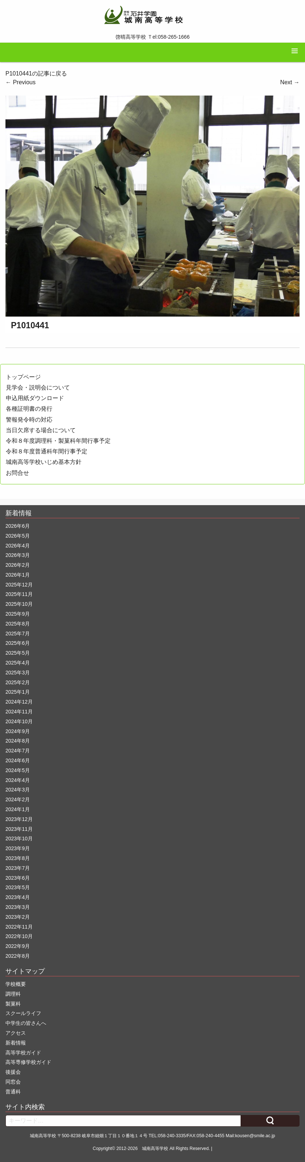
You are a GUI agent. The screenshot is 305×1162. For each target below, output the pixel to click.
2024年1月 (17, 809)
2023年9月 (17, 848)
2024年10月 (19, 721)
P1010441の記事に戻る (36, 73)
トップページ (23, 377)
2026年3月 (17, 555)
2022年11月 (19, 927)
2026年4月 (17, 546)
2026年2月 (17, 565)
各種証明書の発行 (29, 409)
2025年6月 (17, 643)
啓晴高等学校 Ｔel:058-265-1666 (152, 37)
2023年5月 (17, 887)
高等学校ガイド (23, 1053)
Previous (20, 82)
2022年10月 (19, 936)
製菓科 (13, 1004)
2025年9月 (17, 614)
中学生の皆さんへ (25, 1023)
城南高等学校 (155, 1148)
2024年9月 (17, 731)
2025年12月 (19, 585)
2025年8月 (17, 624)
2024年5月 (17, 770)
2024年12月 (19, 702)
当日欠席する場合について (41, 430)
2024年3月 (17, 790)
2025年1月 (17, 692)
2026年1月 (17, 575)
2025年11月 (19, 594)
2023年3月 (17, 907)
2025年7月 (17, 633)
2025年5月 (17, 653)
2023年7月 (17, 868)
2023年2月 (17, 917)
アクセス (15, 1033)
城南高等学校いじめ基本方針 (44, 462)
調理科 (13, 994)
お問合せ (17, 473)
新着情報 (15, 1043)
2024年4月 (17, 780)
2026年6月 (17, 526)
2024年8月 (17, 741)
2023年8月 (17, 858)
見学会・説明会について (38, 387)
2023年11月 (19, 829)
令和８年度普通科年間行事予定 (46, 451)
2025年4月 (17, 663)
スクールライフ (23, 1013)
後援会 (13, 1072)
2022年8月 (17, 956)
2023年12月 (19, 819)
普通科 (13, 1092)
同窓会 (13, 1082)
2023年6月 (17, 878)
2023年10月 (19, 838)
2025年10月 (19, 604)
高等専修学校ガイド (28, 1062)
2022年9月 (17, 946)
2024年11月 (19, 711)
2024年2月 (17, 799)
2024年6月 (17, 760)
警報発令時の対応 (29, 420)
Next (290, 82)
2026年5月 (17, 536)
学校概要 (15, 984)
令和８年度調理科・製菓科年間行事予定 (58, 441)
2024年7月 (17, 751)
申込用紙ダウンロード (35, 398)
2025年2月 (17, 682)
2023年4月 (17, 897)
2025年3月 (17, 672)
